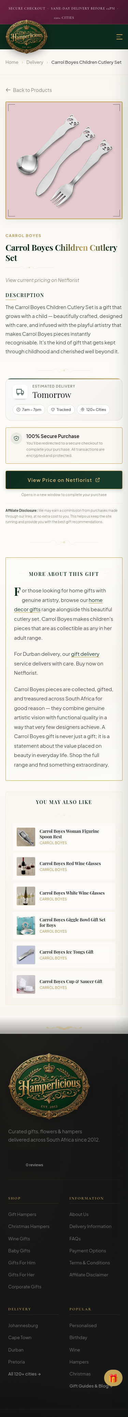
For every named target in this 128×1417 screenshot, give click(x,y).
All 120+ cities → (24, 1384)
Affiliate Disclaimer (89, 1285)
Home (11, 62)
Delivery (34, 62)
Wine (75, 1360)
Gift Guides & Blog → (91, 1396)
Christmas (80, 1384)
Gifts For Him (21, 1273)
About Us (79, 1224)
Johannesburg (23, 1335)
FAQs (75, 1249)
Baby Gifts (19, 1261)
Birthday (78, 1347)
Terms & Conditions (90, 1273)
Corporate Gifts (24, 1297)
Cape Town (19, 1347)
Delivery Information (91, 1236)
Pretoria (16, 1372)
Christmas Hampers (28, 1236)
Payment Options (88, 1261)
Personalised (83, 1335)
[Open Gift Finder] (113, 1378)
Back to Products (28, 90)
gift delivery (85, 654)
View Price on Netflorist (64, 480)
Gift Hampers (22, 1224)
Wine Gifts (19, 1249)
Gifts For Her (21, 1285)
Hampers (79, 1372)
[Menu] (119, 37)
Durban (16, 1360)
